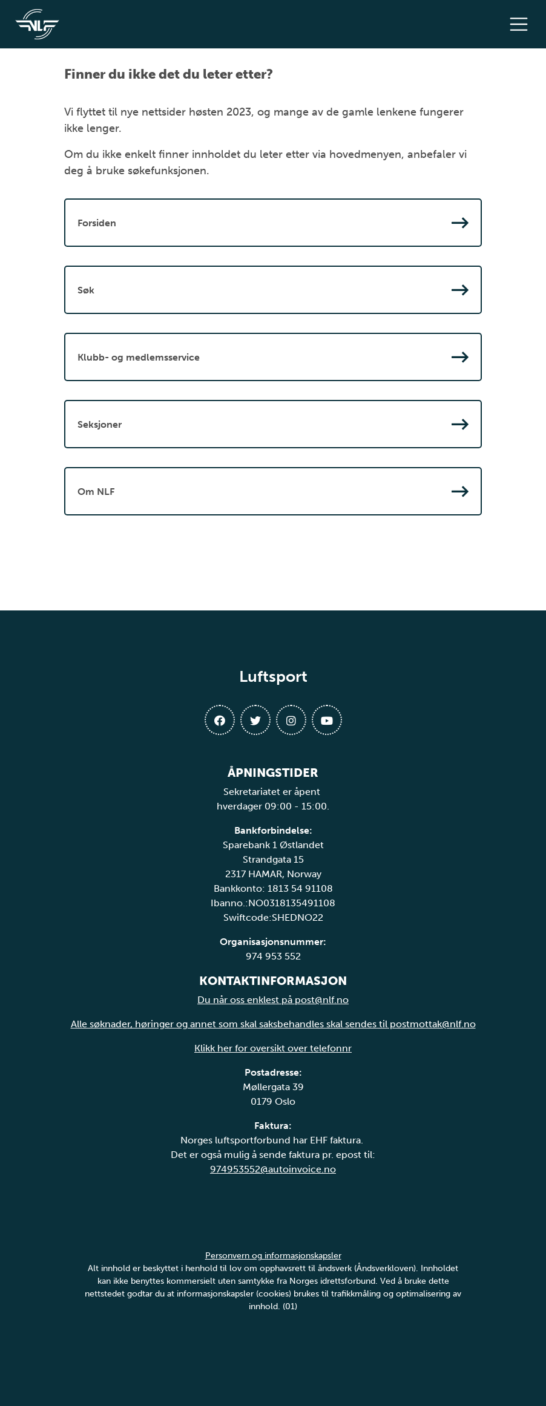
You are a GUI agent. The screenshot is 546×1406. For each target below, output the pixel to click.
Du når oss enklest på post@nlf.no (273, 999)
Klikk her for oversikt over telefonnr (273, 1048)
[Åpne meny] (522, 24)
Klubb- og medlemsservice (273, 357)
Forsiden (273, 222)
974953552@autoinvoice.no (273, 1169)
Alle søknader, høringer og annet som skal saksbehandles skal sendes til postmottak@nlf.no (273, 1024)
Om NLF (273, 491)
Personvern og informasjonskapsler (273, 1256)
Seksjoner (273, 424)
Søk (273, 289)
